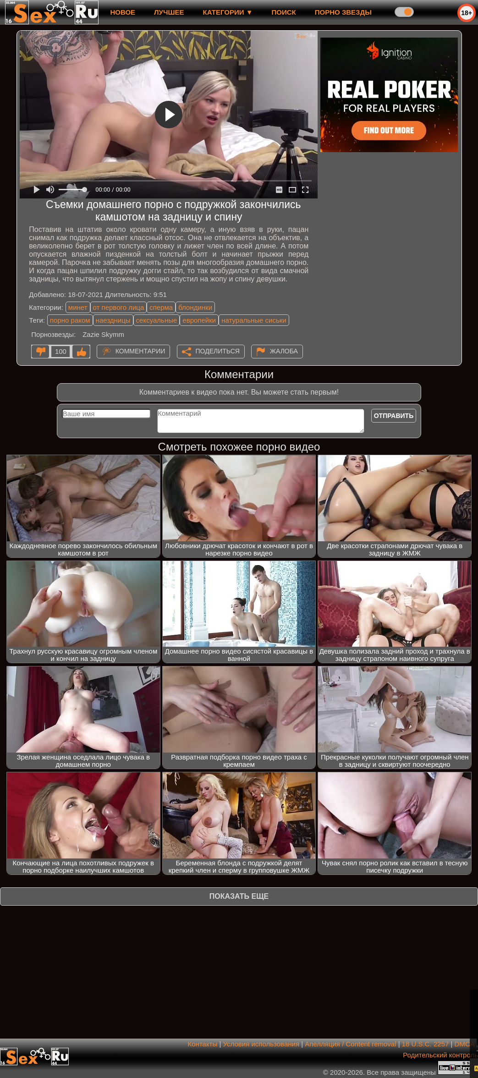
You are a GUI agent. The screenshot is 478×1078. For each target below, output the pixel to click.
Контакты (203, 1044)
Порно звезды (343, 12)
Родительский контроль (440, 1055)
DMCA (464, 1044)
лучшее (169, 12)
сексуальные (156, 320)
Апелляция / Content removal (350, 1044)
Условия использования (261, 1044)
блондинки (195, 307)
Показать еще (239, 896)
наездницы (113, 320)
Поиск (284, 12)
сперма (161, 307)
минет (78, 307)
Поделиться (218, 351)
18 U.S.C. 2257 (425, 1044)
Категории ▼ (228, 12)
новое (122, 12)
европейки (199, 320)
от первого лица (118, 307)
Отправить (394, 415)
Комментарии (140, 351)
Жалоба (284, 351)
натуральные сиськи (253, 320)
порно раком (70, 320)
